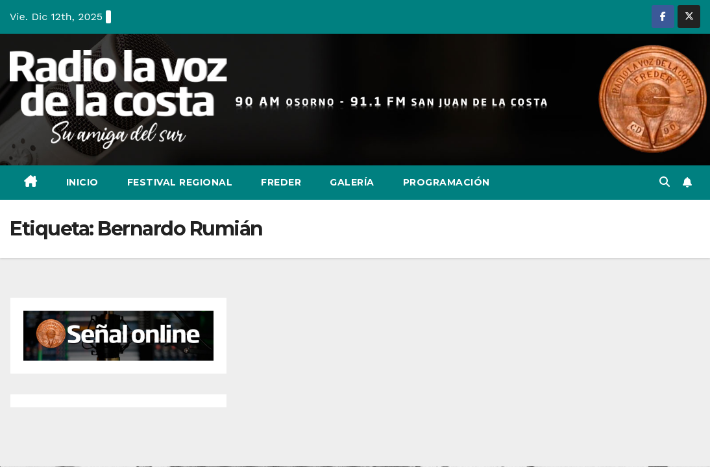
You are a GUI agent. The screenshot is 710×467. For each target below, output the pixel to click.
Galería (352, 182)
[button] (664, 182)
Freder (281, 182)
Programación (446, 182)
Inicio (82, 182)
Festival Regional (180, 182)
